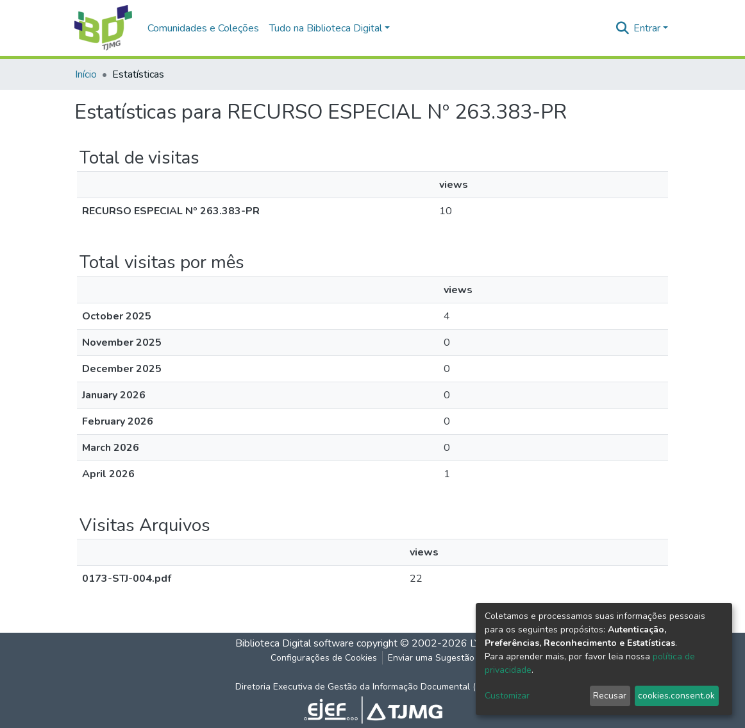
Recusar (609, 696)
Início (86, 74)
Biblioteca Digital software (294, 643)
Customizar (507, 696)
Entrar (646, 28)
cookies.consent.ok (676, 696)
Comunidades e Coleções (203, 28)
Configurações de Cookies (324, 658)
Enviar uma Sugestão (431, 658)
